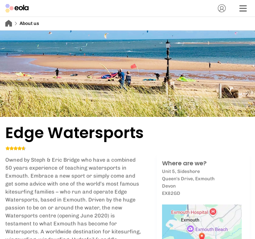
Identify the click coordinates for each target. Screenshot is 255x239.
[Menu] (243, 8)
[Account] (221, 8)
